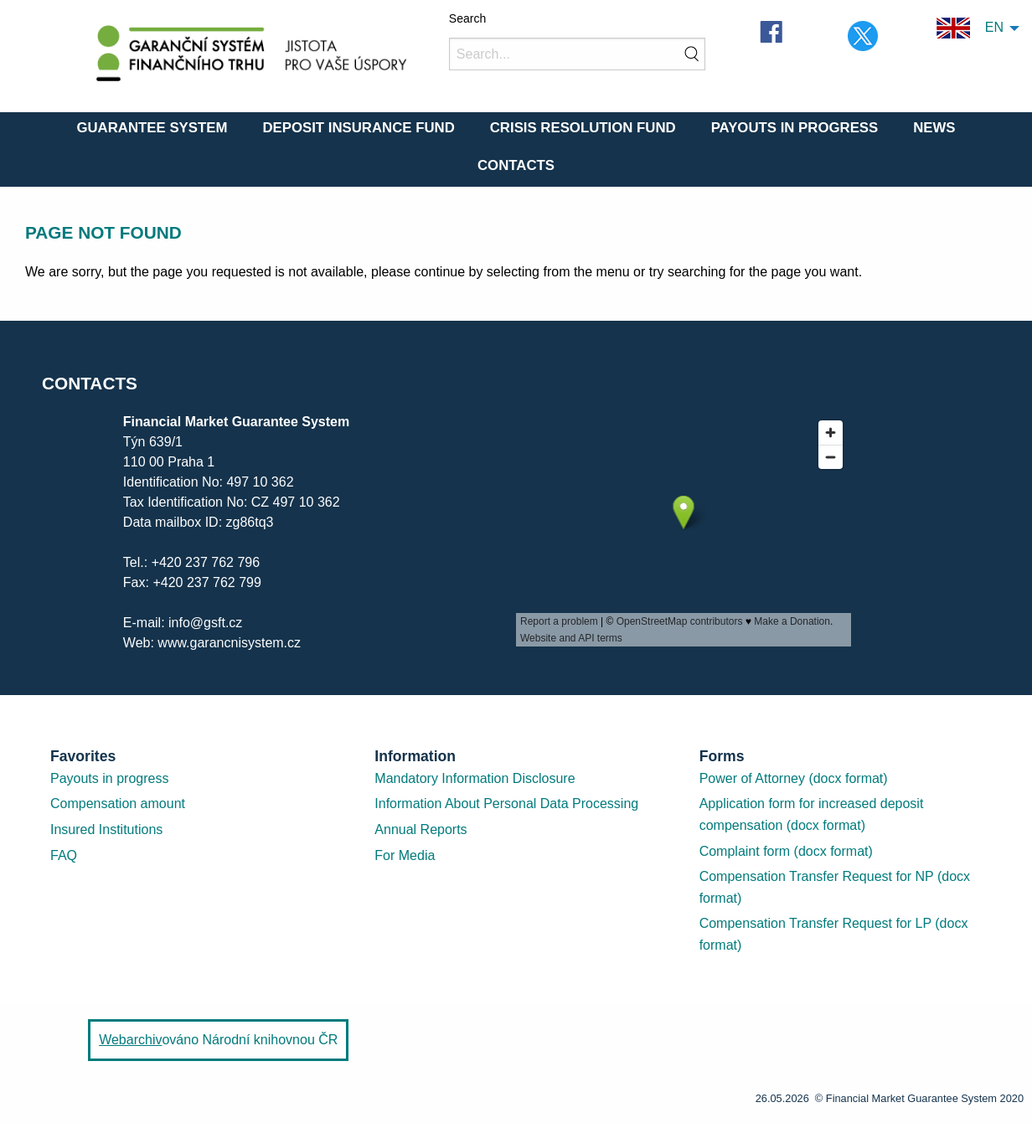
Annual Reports (420, 829)
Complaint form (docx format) (786, 851)
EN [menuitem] (970, 28)
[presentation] (683, 529)
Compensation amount (117, 803)
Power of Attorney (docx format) (793, 778)
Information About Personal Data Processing (506, 803)
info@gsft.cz (205, 623)
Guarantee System (151, 128)
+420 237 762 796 (206, 562)
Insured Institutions (106, 829)
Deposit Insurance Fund (358, 128)
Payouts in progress (109, 778)
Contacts (516, 165)
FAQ (63, 855)
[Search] (577, 54)
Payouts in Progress (795, 128)
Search (467, 18)
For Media (404, 855)
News (934, 128)
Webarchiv (130, 1040)
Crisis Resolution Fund (583, 128)
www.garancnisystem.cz (229, 643)
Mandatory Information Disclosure (474, 778)
